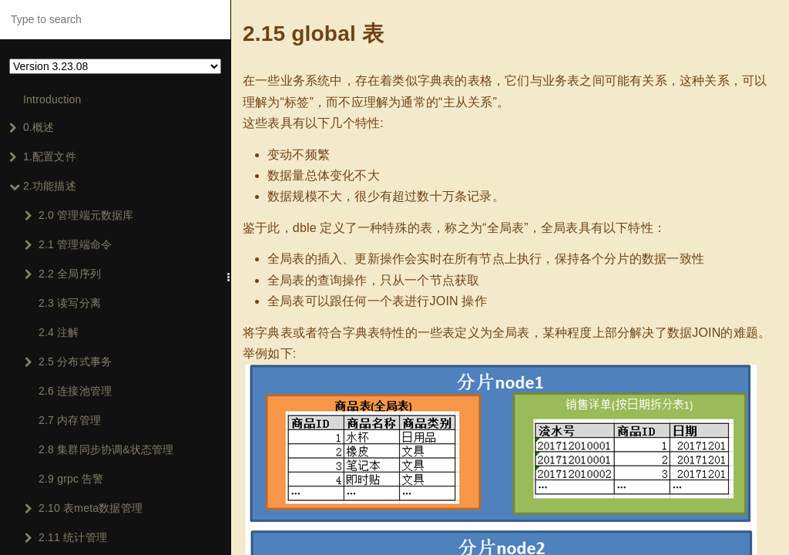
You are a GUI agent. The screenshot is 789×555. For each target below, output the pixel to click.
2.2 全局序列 (63, 273)
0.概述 (31, 127)
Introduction (52, 99)
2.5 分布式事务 (68, 361)
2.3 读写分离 (70, 303)
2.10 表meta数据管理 (84, 508)
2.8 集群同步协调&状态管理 (106, 449)
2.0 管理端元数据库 (79, 215)
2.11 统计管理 (66, 537)
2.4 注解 (59, 332)
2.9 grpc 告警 (71, 479)
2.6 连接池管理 (75, 391)
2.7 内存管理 (70, 420)
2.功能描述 (42, 186)
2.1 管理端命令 (68, 244)
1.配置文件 (42, 156)
